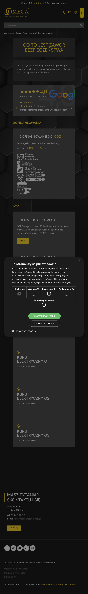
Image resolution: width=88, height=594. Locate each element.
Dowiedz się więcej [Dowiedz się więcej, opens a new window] (62, 282)
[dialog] (44, 297)
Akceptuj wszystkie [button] (44, 316)
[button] (24, 331)
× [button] (79, 260)
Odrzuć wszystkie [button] (44, 323)
